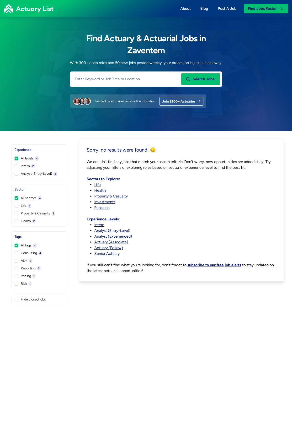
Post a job (227, 8)
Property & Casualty (35, 213)
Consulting (28, 253)
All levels (27, 158)
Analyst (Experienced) (113, 236)
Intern (25, 166)
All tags (26, 245)
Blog (204, 8)
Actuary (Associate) (111, 242)
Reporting (28, 268)
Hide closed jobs (30, 299)
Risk (23, 284)
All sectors (28, 198)
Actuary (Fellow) (108, 248)
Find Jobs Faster (265, 8)
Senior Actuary (107, 253)
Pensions (101, 207)
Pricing (25, 276)
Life (23, 206)
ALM (23, 261)
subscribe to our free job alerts (214, 265)
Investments (104, 202)
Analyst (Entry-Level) (36, 174)
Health (25, 221)
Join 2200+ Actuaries (181, 101)
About (185, 8)
